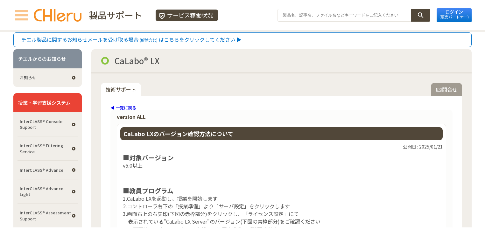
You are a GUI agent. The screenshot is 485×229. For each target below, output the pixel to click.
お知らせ (28, 77)
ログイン (454, 14)
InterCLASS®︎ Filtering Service (41, 148)
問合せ (446, 89)
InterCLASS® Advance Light (41, 191)
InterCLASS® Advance (41, 170)
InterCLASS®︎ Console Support (41, 124)
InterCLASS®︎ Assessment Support (45, 215)
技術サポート (121, 89)
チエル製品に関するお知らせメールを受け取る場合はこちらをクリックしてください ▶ (131, 40)
